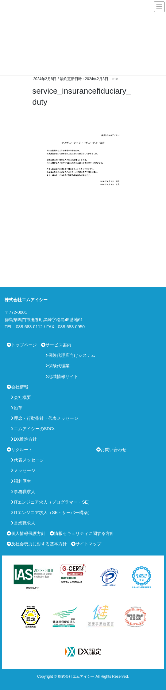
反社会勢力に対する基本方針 (39, 543)
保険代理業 (59, 365)
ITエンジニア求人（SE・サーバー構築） (53, 512)
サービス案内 (58, 344)
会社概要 (22, 397)
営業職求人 (24, 522)
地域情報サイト (63, 376)
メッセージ (24, 470)
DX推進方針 (25, 439)
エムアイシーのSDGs (34, 428)
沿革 (18, 407)
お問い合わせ (113, 449)
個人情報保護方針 (28, 533)
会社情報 (19, 386)
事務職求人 (24, 491)
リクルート (22, 449)
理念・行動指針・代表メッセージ (46, 418)
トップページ (24, 344)
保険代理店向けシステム (71, 355)
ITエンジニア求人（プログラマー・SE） (53, 502)
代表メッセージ (29, 460)
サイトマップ (88, 543)
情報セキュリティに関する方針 (84, 533)
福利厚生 (22, 481)
